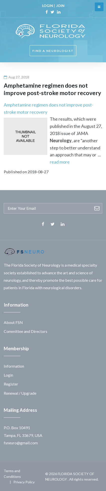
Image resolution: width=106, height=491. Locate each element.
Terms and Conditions (12, 473)
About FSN (13, 322)
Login (8, 375)
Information (14, 366)
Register (11, 384)
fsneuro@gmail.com (21, 442)
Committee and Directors (25, 331)
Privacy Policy (24, 482)
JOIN (60, 5)
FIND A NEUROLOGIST (53, 51)
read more (60, 162)
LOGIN (47, 5)
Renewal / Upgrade (20, 393)
